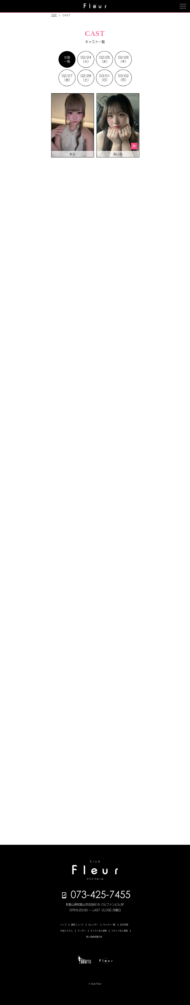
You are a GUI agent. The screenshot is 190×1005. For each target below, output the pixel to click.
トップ (63, 925)
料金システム (67, 931)
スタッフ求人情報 (119, 931)
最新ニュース (77, 925)
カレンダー (93, 925)
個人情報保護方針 (94, 937)
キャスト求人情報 (98, 931)
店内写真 (124, 925)
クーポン (82, 931)
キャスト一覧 (109, 925)
